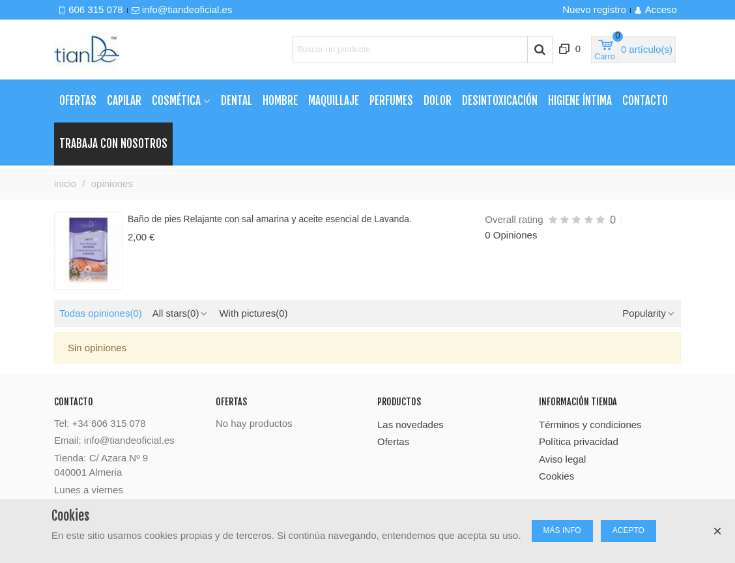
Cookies (556, 476)
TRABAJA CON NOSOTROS (113, 144)
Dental (236, 101)
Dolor (438, 101)
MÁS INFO (562, 530)
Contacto (645, 101)
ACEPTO (628, 530)
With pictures (253, 313)
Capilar (124, 101)
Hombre (280, 101)
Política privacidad (578, 441)
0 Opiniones (511, 234)
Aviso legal (562, 459)
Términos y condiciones (590, 424)
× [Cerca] (717, 531)
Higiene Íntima (580, 101)
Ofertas (77, 101)
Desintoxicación (500, 101)
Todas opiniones (100, 313)
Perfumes (391, 101)
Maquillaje (333, 101)
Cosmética (176, 101)
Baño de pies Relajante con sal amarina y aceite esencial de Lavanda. (270, 219)
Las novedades (410, 424)
